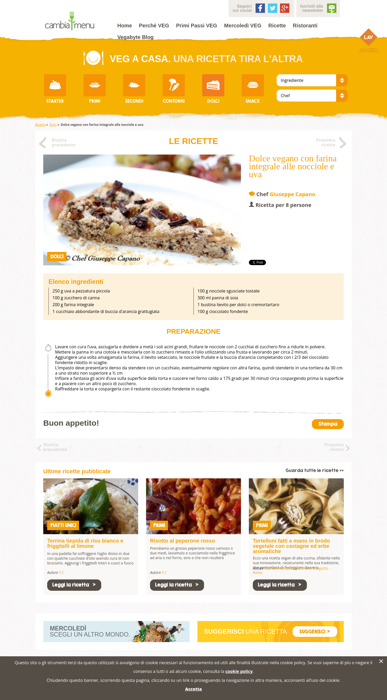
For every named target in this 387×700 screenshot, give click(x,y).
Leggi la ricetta (74, 585)
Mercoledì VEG (242, 25)
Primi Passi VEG (196, 25)
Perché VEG (154, 25)
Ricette (277, 25)
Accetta (193, 689)
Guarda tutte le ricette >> (315, 471)
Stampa (327, 424)
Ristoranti (305, 25)
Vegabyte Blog (135, 37)
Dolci (53, 124)
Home (124, 25)
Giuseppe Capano (292, 194)
